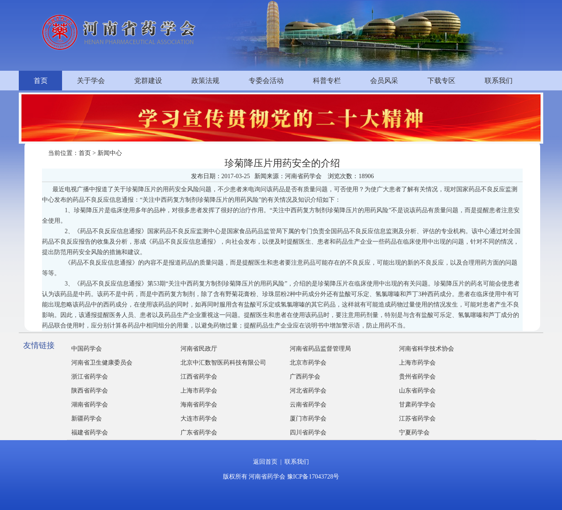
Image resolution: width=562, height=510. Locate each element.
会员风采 (384, 80)
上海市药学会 (417, 362)
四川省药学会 (308, 432)
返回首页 (265, 461)
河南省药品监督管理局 (320, 348)
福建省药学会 (89, 432)
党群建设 (148, 80)
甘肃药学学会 (417, 404)
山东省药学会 (417, 390)
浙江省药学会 (89, 376)
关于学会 (91, 80)
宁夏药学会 (414, 432)
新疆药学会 (86, 418)
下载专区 (441, 80)
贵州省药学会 (417, 376)
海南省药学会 (198, 404)
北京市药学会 (308, 362)
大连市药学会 (198, 418)
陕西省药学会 (89, 390)
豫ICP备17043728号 (313, 476)
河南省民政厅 (198, 348)
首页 (41, 80)
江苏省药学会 (417, 418)
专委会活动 (266, 80)
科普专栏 (327, 80)
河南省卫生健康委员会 (101, 362)
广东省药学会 (198, 432)
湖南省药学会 (89, 404)
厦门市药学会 (308, 418)
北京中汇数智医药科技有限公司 (223, 362)
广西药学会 (305, 376)
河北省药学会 (308, 390)
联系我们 (499, 80)
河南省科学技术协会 (426, 348)
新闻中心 (109, 153)
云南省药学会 (308, 404)
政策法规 (205, 80)
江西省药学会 (198, 376)
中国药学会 (86, 348)
